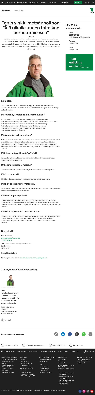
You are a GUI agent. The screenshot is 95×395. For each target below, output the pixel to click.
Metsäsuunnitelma (7, 369)
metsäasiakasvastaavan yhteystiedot (33, 258)
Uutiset (21, 11)
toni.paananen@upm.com (10, 238)
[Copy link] (56, 334)
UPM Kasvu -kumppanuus (48, 351)
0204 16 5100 (74, 35)
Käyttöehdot (38, 390)
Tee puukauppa (10, 351)
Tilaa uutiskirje (25, 365)
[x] (87, 391)
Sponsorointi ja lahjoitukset (44, 369)
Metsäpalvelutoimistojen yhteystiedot (66, 377)
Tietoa (16, 11)
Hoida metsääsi (21, 351)
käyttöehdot (81, 363)
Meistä (66, 351)
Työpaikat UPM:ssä (45, 367)
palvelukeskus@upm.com (79, 37)
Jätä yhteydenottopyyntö (66, 380)
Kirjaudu (78, 2)
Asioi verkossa (78, 345)
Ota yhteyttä (74, 351)
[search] (93, 2)
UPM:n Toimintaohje (46, 372)
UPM (40, 364)
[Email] (90, 334)
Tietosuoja (84, 361)
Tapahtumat (24, 361)
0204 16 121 (61, 367)
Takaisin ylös (90, 351)
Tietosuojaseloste (49, 390)
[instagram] (84, 391)
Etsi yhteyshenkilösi (11, 345)
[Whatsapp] (84, 334)
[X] (77, 334)
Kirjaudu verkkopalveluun (9, 360)
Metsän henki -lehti (26, 363)
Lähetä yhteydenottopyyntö (35, 345)
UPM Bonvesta (44, 361)
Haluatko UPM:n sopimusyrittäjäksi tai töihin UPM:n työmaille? (28, 374)
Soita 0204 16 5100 (59, 345)
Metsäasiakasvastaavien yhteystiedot (66, 374)
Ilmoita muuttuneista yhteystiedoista (65, 383)
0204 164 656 (7, 240)
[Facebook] (70, 334)
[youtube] (91, 391)
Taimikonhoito (6, 367)
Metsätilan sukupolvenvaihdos (8, 371)
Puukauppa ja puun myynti (8, 362)
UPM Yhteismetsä (45, 360)
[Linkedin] (63, 334)
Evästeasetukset (60, 390)
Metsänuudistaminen (8, 365)
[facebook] (80, 391)
